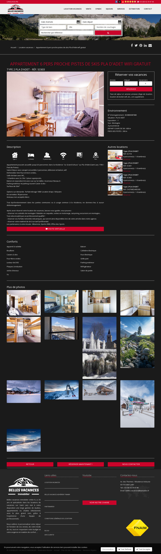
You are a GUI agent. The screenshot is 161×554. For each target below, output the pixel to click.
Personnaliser (108, 549)
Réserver (131, 89)
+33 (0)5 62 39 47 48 (146, 2)
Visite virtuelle (55, 228)
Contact (148, 9)
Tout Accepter (143, 549)
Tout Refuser (125, 549)
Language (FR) (12, 2)
